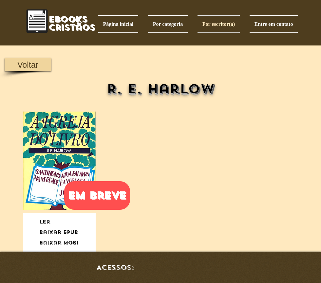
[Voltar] (28, 64)
